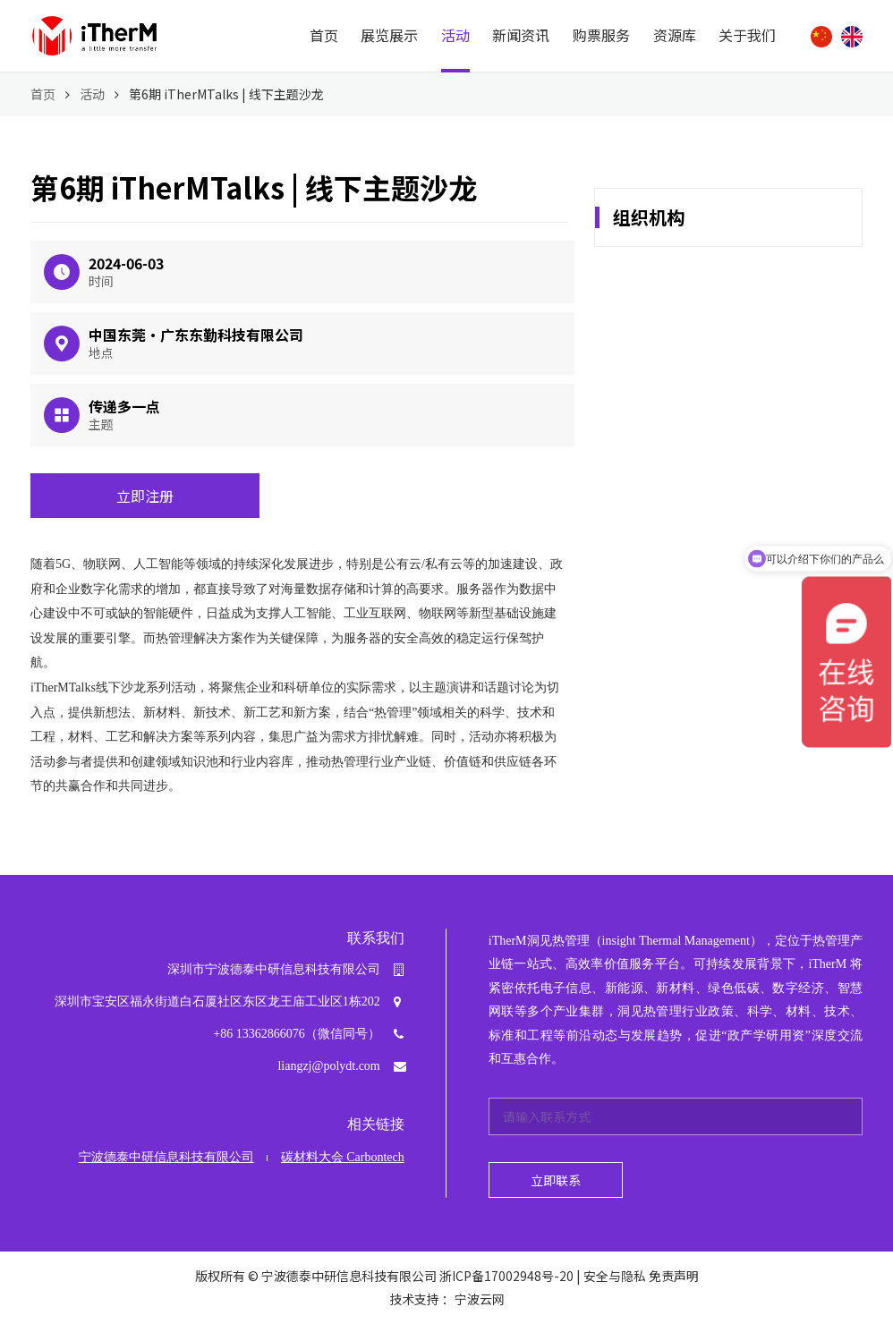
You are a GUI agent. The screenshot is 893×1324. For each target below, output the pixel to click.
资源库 (674, 35)
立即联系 (556, 1180)
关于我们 (747, 35)
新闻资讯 (520, 35)
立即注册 (145, 495)
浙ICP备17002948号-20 (506, 1276)
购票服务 (601, 35)
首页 (324, 35)
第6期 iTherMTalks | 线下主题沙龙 (226, 94)
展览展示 (389, 35)
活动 (455, 35)
